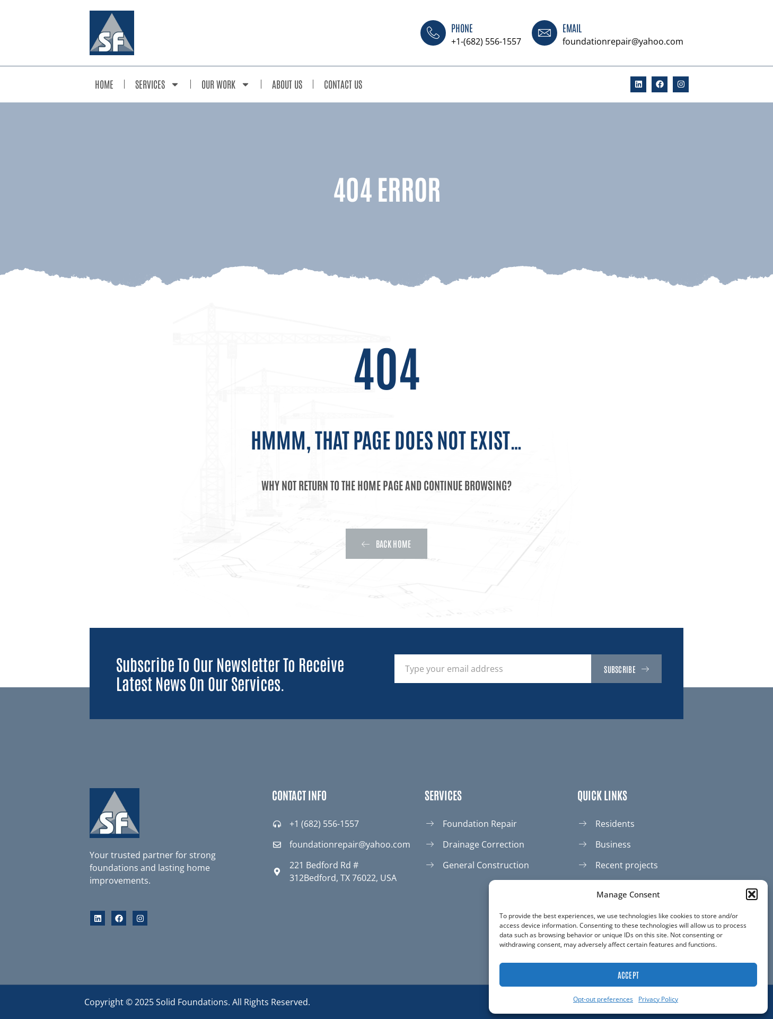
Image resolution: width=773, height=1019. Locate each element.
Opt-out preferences (603, 999)
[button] (751, 894)
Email (572, 27)
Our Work (225, 84)
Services (157, 84)
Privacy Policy (658, 999)
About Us (287, 83)
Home (104, 83)
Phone (462, 27)
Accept (628, 975)
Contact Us (343, 83)
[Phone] (433, 33)
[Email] (544, 33)
